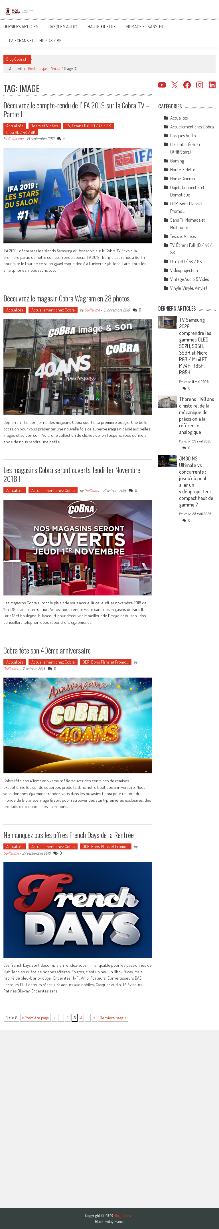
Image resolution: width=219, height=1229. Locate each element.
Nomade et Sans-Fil (145, 26)
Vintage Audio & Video (189, 279)
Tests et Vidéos (44, 125)
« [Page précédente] (54, 1017)
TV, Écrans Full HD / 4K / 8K (35, 40)
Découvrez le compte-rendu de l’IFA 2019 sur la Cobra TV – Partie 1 (76, 110)
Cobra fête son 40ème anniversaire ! (48, 650)
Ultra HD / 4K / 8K (20, 132)
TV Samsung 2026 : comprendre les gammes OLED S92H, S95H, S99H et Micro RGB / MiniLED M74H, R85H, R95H (195, 346)
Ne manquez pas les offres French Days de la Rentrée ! (70, 834)
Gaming (177, 161)
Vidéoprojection (184, 270)
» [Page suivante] (94, 1017)
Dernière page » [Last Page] (113, 1017)
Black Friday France (109, 1222)
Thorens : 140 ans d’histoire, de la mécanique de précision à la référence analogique (196, 415)
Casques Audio (62, 26)
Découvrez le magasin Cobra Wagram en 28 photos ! (68, 298)
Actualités (14, 125)
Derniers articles (20, 26)
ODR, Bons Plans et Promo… (106, 662)
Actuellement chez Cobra (53, 310)
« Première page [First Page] (35, 1017)
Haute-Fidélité (102, 26)
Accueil (15, 68)
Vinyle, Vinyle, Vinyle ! (188, 288)
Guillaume (15, 138)
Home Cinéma (182, 178)
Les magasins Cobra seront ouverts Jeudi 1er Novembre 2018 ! (71, 474)
